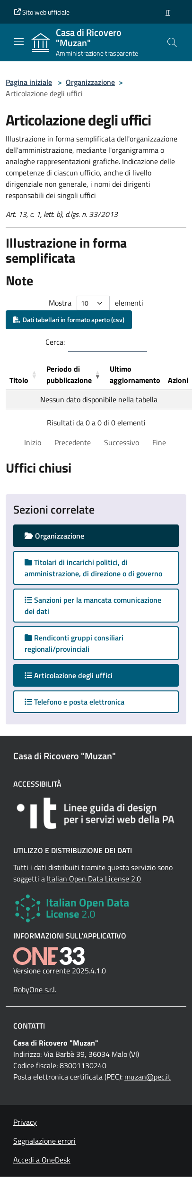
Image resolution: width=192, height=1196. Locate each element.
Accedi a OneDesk (41, 1159)
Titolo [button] (18, 380)
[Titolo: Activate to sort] (24, 374)
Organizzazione (90, 82)
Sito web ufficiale (42, 12)
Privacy (25, 1122)
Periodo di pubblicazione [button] (69, 374)
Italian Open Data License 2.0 (94, 878)
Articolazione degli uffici (78, 675)
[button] (168, 12)
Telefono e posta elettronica (74, 701)
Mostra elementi (96, 303)
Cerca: (55, 342)
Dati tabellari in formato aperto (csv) (68, 319)
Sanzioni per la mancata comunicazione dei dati (93, 605)
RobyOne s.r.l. (34, 989)
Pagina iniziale (29, 82)
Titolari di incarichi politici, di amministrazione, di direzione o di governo (93, 567)
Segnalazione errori (44, 1140)
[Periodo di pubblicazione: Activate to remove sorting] (74, 374)
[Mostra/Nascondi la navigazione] (19, 41)
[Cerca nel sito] (172, 42)
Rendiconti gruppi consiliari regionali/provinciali (74, 643)
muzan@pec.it (147, 1076)
